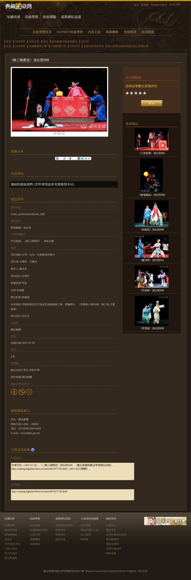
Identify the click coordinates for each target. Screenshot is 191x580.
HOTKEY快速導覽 (70, 32)
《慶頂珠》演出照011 (151, 260)
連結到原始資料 (22, 184)
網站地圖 (111, 553)
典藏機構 (112, 32)
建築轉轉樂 (10, 534)
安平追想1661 (12, 544)
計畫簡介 (111, 525)
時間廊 (84, 539)
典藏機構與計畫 (38, 46)
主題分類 (35, 534)
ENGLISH (174, 4)
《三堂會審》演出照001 (151, 153)
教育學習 (60, 530)
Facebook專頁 (159, 4)
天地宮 (8, 539)
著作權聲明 (112, 539)
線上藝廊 (86, 534)
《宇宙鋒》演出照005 (151, 290)
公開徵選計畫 (58, 46)
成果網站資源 (71, 17)
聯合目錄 (35, 525)
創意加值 (60, 539)
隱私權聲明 (112, 544)
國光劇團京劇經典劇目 (64, 41)
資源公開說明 (113, 548)
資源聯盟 (147, 32)
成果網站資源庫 (64, 525)
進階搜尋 (130, 32)
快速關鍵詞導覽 (39, 530)
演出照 (85, 41)
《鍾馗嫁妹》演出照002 (151, 194)
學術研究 (60, 534)
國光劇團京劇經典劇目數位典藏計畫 (128, 46)
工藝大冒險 (10, 548)
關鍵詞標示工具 (89, 530)
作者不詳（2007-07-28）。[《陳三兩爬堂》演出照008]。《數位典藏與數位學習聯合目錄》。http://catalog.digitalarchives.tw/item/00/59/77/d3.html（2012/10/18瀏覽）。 (72, 471)
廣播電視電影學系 (94, 46)
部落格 (145, 4)
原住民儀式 (10, 553)
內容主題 (94, 32)
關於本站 (111, 530)
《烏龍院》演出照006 (151, 229)
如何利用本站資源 (116, 534)
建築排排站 (10, 530)
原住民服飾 (10, 557)
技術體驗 (49, 17)
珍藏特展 (13, 17)
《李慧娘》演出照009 (151, 328)
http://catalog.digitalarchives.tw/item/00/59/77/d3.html (72, 494)
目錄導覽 (31, 17)
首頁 (136, 4)
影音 (45, 41)
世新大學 (75, 46)
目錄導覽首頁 (42, 32)
